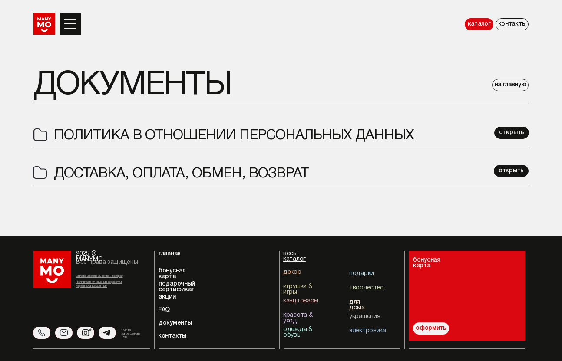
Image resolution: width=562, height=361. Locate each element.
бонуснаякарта (426, 263)
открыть (511, 132)
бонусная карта (172, 273)
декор (292, 272)
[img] (486, 289)
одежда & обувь (297, 332)
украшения (364, 316)
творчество (366, 288)
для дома (357, 305)
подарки (361, 273)
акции (167, 297)
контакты (512, 24)
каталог (479, 24)
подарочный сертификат (177, 286)
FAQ (164, 310)
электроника (367, 331)
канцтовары (300, 301)
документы (175, 323)
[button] (70, 19)
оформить (431, 328)
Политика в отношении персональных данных (234, 135)
